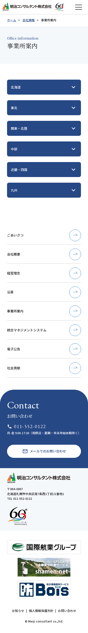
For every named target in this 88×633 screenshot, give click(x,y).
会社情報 (29, 20)
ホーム (11, 20)
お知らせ (18, 610)
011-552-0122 (26, 426)
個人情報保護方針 (41, 610)
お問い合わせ (67, 610)
